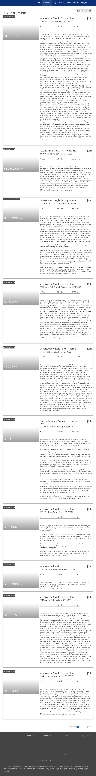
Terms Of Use (15, 754)
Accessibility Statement (53, 754)
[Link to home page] (3, 3)
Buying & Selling (59, 3)
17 (86, 727)
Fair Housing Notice (77, 754)
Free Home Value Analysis (77, 3)
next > (90, 727)
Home (39, 3)
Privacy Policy (31, 754)
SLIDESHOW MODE (84, 11)
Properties (47, 3)
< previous (72, 727)
